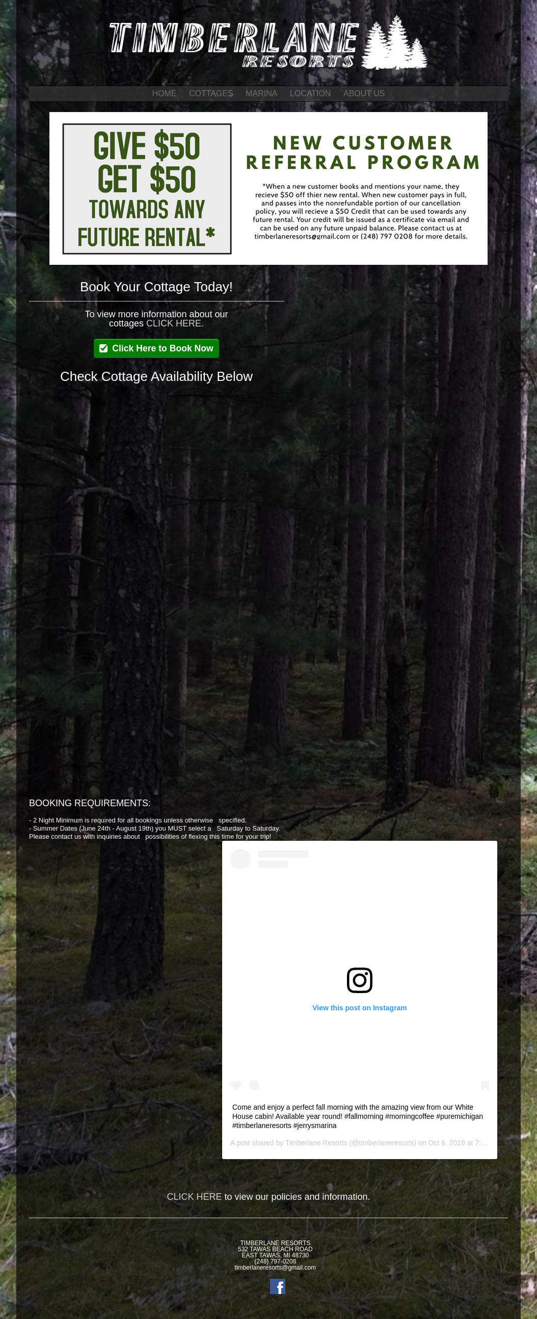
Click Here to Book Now (162, 348)
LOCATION (310, 93)
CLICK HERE (194, 1197)
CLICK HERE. (175, 323)
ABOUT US (364, 93)
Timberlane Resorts (316, 1143)
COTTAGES (211, 93)
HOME (164, 93)
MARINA (261, 93)
